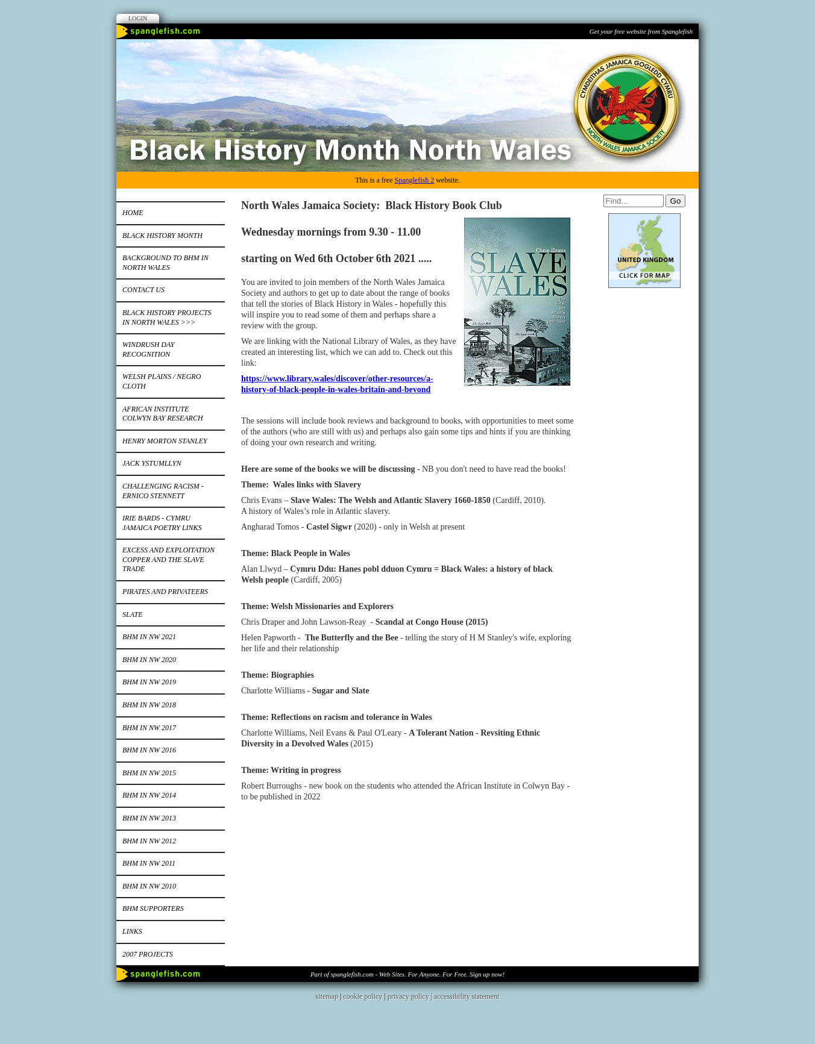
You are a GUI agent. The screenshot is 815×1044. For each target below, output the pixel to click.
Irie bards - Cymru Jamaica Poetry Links (162, 523)
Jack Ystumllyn (151, 463)
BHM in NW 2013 (149, 818)
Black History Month (162, 235)
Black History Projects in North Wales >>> (167, 317)
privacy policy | (411, 996)
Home (132, 212)
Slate (132, 614)
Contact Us (143, 290)
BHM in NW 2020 (149, 659)
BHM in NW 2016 (149, 750)
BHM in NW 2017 (149, 728)
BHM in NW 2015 (149, 773)
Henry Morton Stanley (164, 441)
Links (132, 931)
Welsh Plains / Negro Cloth (161, 381)
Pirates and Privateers (165, 591)
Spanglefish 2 (414, 180)
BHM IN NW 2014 (149, 795)
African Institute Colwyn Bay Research (162, 414)
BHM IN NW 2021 (149, 637)
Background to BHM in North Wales (165, 263)
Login (137, 18)
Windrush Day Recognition (148, 349)
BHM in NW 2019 (149, 682)
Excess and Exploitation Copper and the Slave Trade (168, 559)
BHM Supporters (153, 908)
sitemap (327, 996)
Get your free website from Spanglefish (641, 31)
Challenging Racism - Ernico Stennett (163, 491)
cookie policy (362, 996)
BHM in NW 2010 (149, 886)
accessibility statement (466, 996)
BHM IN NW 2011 (148, 863)
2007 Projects (147, 954)
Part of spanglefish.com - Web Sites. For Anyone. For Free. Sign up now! (407, 974)
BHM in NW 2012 (149, 841)
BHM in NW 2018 (149, 705)
